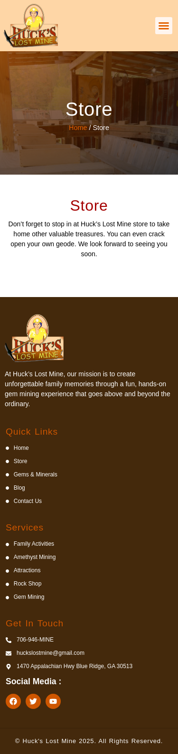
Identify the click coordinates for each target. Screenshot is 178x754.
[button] (163, 25)
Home (78, 127)
